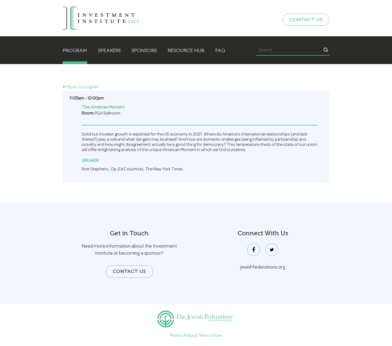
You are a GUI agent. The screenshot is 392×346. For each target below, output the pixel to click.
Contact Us (306, 20)
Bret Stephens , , (132, 169)
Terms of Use (210, 336)
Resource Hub (186, 50)
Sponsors (144, 50)
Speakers (109, 50)
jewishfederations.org (262, 267)
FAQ (220, 50)
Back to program (81, 87)
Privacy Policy (182, 336)
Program (75, 50)
